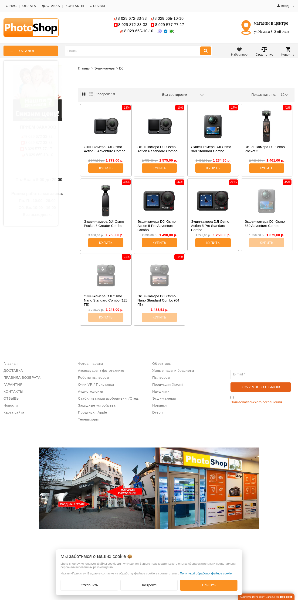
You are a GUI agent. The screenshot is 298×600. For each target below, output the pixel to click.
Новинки (159, 405)
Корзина (288, 51)
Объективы (162, 363)
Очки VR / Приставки (96, 384)
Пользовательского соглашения (256, 402)
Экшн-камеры (164, 398)
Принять (209, 585)
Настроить (148, 585)
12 (285, 95)
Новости (10, 405)
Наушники (160, 391)
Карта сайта (13, 412)
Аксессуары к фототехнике (101, 370)
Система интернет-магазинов (266, 596)
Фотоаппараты (90, 363)
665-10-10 (170, 18)
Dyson (157, 412)
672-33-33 (132, 18)
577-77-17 (169, 25)
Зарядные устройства (96, 405)
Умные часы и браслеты (173, 370)
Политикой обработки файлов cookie (206, 573)
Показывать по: (263, 94)
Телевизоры (88, 419)
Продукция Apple (92, 412)
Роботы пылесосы (93, 377)
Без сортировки (183, 95)
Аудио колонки (90, 391)
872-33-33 (132, 25)
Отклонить (89, 585)
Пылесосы (161, 377)
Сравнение (264, 51)
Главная (84, 68)
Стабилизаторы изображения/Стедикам (112, 398)
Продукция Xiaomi (167, 384)
